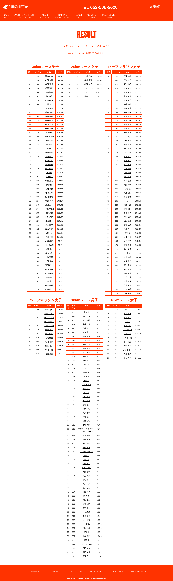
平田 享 (128, 201)
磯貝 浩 (49, 249)
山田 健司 (49, 197)
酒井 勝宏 (86, 348)
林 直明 (86, 496)
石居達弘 (127, 269)
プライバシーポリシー (76, 571)
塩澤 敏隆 (127, 281)
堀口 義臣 (127, 221)
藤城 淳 (49, 145)
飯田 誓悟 (49, 84)
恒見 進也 (49, 217)
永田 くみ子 (49, 314)
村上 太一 (86, 352)
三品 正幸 (127, 277)
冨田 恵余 (127, 358)
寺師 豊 (86, 532)
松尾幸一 (49, 177)
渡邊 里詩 (127, 116)
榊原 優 (128, 189)
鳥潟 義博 (86, 448)
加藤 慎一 (86, 464)
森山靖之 (49, 96)
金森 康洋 (86, 336)
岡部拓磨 (49, 92)
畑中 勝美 (127, 293)
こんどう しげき (86, 544)
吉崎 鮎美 (49, 338)
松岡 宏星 (127, 132)
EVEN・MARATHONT (24, 16)
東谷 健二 (127, 193)
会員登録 (155, 6)
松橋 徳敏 (86, 516)
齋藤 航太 (127, 245)
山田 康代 (127, 314)
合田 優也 (49, 165)
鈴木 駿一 (86, 340)
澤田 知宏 (86, 500)
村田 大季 (49, 80)
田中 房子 (127, 346)
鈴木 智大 (127, 120)
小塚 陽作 (86, 401)
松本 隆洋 (49, 225)
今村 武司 (127, 92)
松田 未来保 (49, 326)
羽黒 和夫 (86, 476)
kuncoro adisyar (86, 452)
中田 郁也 (49, 261)
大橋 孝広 (127, 257)
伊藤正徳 (127, 104)
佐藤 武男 (86, 356)
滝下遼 (86, 377)
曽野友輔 (86, 320)
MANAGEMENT (109, 16)
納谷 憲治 (49, 112)
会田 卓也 (127, 108)
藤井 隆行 (86, 421)
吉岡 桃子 (127, 318)
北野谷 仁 (127, 161)
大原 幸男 (127, 185)
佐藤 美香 (49, 354)
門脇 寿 (86, 381)
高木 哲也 (49, 229)
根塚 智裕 (49, 285)
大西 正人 (127, 241)
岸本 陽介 (86, 436)
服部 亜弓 (127, 310)
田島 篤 (49, 277)
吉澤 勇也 (127, 145)
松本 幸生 (86, 508)
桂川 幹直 (86, 520)
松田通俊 (86, 512)
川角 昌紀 (127, 128)
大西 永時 (86, 444)
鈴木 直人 (127, 213)
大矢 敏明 (127, 88)
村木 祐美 (127, 334)
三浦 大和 (127, 80)
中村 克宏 (49, 181)
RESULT (78, 16)
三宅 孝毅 (127, 76)
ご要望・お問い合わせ (138, 571)
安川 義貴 (127, 149)
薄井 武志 (86, 504)
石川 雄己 (127, 84)
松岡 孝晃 (127, 169)
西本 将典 (49, 76)
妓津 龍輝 (49, 153)
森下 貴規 (127, 261)
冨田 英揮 (86, 552)
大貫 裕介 (49, 233)
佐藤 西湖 (86, 344)
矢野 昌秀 (49, 213)
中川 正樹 (127, 153)
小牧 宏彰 (86, 425)
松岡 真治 (49, 88)
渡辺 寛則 (127, 165)
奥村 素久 (49, 104)
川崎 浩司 (49, 257)
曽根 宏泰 (127, 96)
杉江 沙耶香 (127, 330)
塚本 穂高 (127, 205)
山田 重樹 (86, 440)
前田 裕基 (86, 528)
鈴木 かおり (88, 88)
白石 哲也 (127, 197)
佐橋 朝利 (127, 209)
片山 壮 (86, 369)
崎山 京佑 (49, 253)
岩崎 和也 (49, 241)
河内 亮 (86, 365)
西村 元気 (127, 265)
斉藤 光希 (127, 225)
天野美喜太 (49, 273)
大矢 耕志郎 (49, 209)
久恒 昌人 (86, 417)
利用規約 (55, 571)
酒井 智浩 (127, 273)
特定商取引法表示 (96, 571)
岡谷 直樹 (86, 389)
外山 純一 (49, 221)
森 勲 (49, 149)
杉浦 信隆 (49, 116)
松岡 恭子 (88, 84)
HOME (6, 16)
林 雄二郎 (49, 193)
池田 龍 (86, 540)
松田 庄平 (127, 112)
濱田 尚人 (49, 265)
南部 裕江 (49, 330)
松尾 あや (49, 310)
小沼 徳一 (49, 289)
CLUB (45, 16)
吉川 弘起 (86, 488)
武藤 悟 (49, 132)
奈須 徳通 (127, 217)
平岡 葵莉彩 (127, 338)
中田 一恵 (49, 350)
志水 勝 (128, 253)
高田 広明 (49, 205)
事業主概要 (35, 571)
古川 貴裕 (127, 137)
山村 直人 (86, 405)
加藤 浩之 (49, 281)
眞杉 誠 (86, 456)
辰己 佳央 (86, 548)
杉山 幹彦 (86, 397)
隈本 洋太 (49, 169)
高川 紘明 (49, 120)
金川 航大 (127, 177)
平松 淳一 (86, 480)
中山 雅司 (49, 124)
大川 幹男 (86, 484)
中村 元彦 (127, 124)
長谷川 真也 (86, 468)
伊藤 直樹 (86, 472)
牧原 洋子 (88, 96)
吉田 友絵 (127, 342)
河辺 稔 (128, 233)
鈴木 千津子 (49, 322)
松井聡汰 (86, 524)
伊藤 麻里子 (127, 350)
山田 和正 (49, 161)
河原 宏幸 (86, 413)
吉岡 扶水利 (49, 245)
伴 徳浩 (86, 312)
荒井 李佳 (49, 334)
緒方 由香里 (49, 318)
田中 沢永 (127, 237)
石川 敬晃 (49, 189)
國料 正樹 (49, 128)
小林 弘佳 (86, 324)
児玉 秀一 (86, 556)
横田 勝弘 (49, 157)
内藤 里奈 (127, 354)
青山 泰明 (49, 108)
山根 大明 (86, 536)
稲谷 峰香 (88, 80)
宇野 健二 (86, 361)
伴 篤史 (49, 185)
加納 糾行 (86, 409)
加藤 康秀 (86, 492)
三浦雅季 (49, 237)
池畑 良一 (127, 229)
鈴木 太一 (86, 332)
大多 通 (86, 460)
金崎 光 (86, 373)
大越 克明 (49, 201)
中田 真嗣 (49, 269)
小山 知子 (88, 92)
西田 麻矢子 (49, 346)
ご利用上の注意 (117, 571)
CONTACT (92, 16)
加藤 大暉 (127, 173)
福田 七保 (49, 342)
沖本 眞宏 (127, 141)
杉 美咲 (127, 322)
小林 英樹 (127, 181)
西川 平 (86, 393)
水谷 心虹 (88, 76)
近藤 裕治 (49, 141)
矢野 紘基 (127, 285)
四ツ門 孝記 (49, 137)
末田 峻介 (127, 100)
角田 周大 (86, 316)
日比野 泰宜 (86, 385)
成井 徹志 (86, 328)
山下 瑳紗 (127, 326)
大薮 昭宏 (127, 289)
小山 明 (49, 173)
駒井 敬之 (127, 249)
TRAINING (62, 16)
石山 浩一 (127, 157)
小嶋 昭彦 (49, 100)
